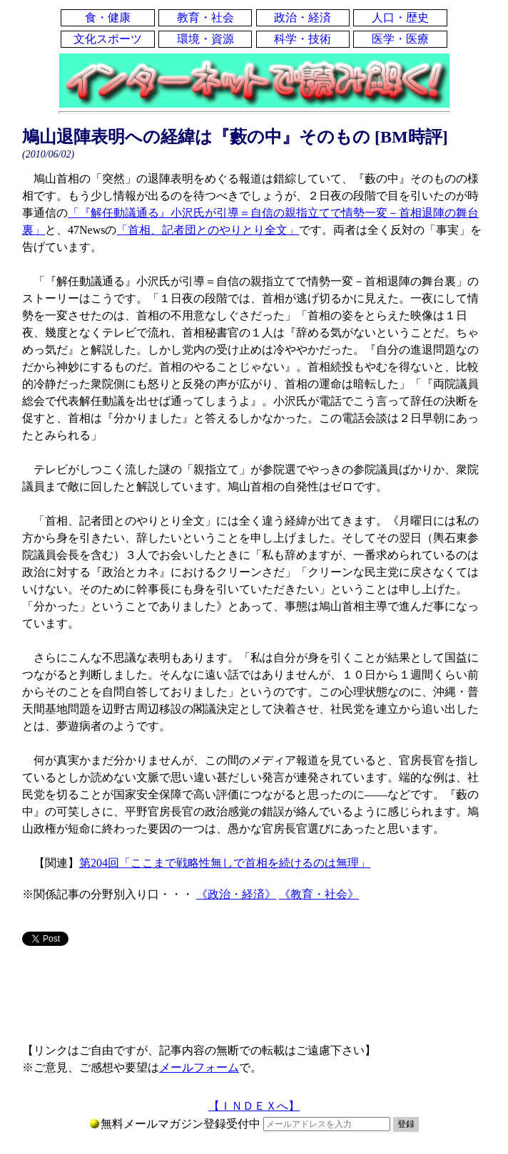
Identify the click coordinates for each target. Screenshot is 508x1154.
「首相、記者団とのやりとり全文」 (207, 230)
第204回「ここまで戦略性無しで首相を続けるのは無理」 (224, 863)
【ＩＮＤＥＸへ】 (254, 1106)
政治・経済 (302, 17)
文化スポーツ (107, 39)
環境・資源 (205, 39)
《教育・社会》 (319, 894)
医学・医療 (400, 39)
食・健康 (108, 17)
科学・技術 (302, 39)
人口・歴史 (400, 17)
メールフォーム (199, 1067)
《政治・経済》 (236, 894)
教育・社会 (205, 17)
